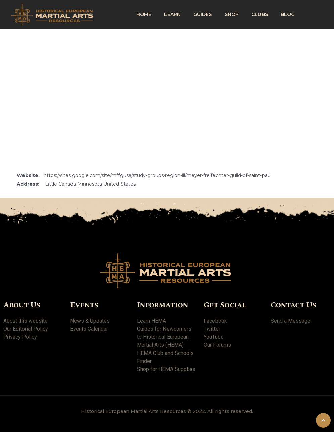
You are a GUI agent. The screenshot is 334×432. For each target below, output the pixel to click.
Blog (288, 14)
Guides (202, 14)
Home (143, 14)
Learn (172, 14)
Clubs (259, 14)
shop (232, 14)
